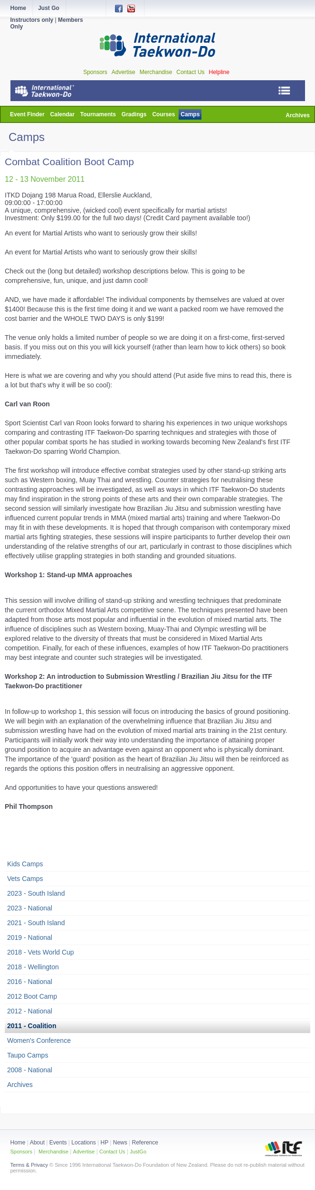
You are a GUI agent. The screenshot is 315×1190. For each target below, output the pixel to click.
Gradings (134, 114)
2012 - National (29, 1011)
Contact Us (190, 72)
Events (57, 1142)
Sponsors (95, 72)
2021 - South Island (36, 923)
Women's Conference (39, 1040)
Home (18, 1142)
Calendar (62, 114)
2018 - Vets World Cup (40, 952)
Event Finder (27, 114)
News (120, 1142)
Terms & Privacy (29, 1165)
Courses (163, 114)
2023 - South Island (36, 893)
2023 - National (29, 908)
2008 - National (29, 1070)
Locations (83, 1142)
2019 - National (29, 937)
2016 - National (29, 981)
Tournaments (98, 114)
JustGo (138, 1151)
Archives (298, 115)
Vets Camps (25, 878)
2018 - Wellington (33, 967)
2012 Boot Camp (32, 996)
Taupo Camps (27, 1055)
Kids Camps (25, 864)
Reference (145, 1142)
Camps (190, 114)
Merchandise (156, 72)
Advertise (123, 72)
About (38, 1142)
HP (104, 1142)
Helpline (219, 72)
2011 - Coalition (31, 1026)
